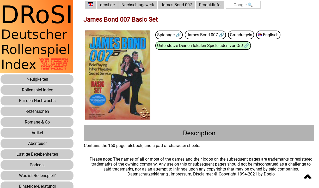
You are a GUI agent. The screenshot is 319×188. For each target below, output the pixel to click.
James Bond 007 (176, 4)
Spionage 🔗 (169, 34)
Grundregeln (241, 34)
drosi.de (107, 4)
